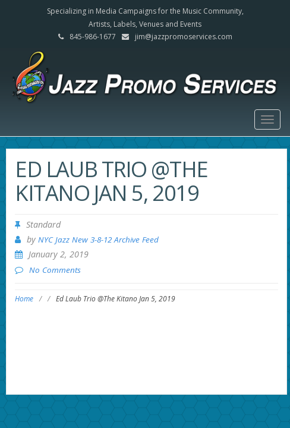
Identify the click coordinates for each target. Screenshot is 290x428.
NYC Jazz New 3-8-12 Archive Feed (98, 239)
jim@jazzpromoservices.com (183, 37)
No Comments (55, 270)
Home (24, 299)
